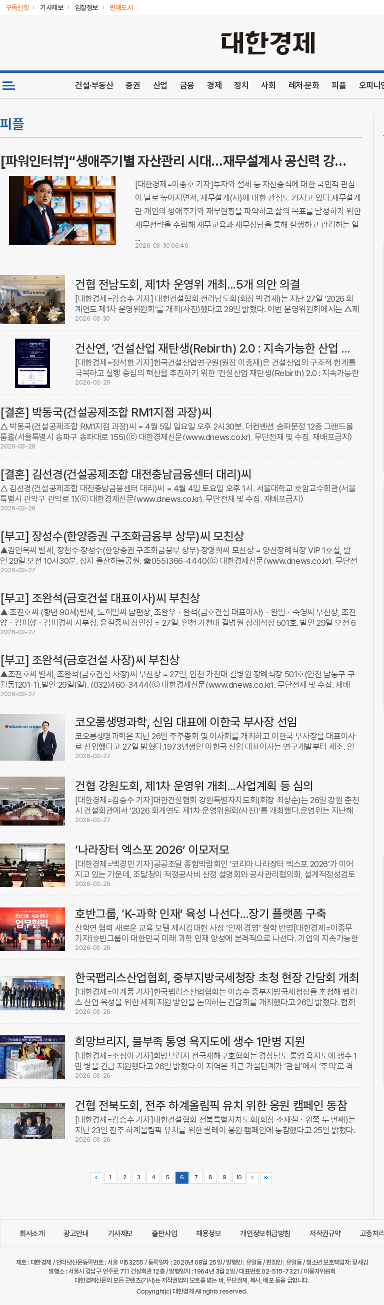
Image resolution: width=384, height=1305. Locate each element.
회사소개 (32, 1233)
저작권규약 (325, 1233)
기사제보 (120, 1233)
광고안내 (76, 1233)
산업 (160, 85)
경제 (214, 85)
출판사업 (164, 1233)
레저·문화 (304, 85)
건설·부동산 (94, 85)
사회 (268, 85)
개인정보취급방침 (265, 1233)
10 (239, 1177)
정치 (241, 85)
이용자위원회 (319, 1271)
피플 (339, 85)
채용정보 (208, 1233)
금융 (187, 85)
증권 (133, 85)
